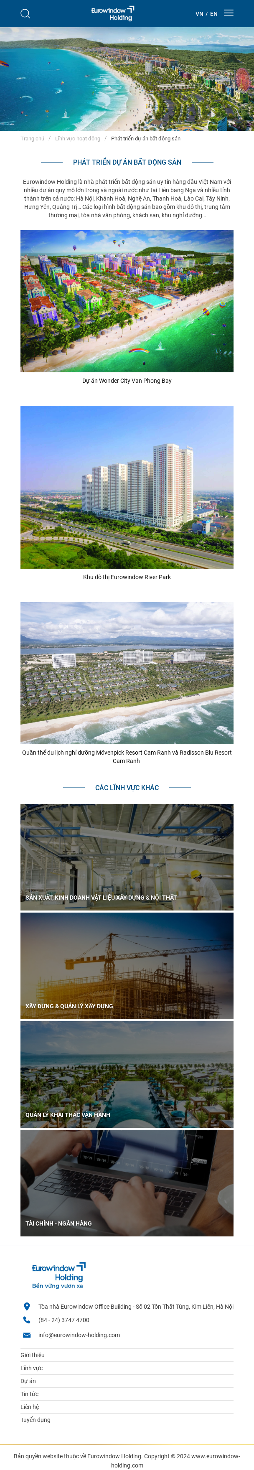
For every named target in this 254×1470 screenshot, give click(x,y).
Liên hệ (29, 1407)
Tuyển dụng (35, 1420)
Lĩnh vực (31, 1368)
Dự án (28, 1381)
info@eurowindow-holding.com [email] (79, 1335)
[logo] (113, 13)
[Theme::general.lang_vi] (199, 14)
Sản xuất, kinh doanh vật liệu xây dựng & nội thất (101, 897)
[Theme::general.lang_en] (214, 14)
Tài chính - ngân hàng (58, 1223)
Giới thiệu (32, 1355)
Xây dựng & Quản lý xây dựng (69, 1006)
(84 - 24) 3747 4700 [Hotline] (63, 1320)
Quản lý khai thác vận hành (67, 1114)
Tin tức (29, 1394)
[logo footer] (58, 1287)
